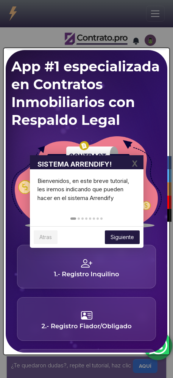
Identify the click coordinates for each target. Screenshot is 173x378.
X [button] (135, 166)
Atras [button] (45, 239)
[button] (73, 221)
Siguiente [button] (122, 239)
